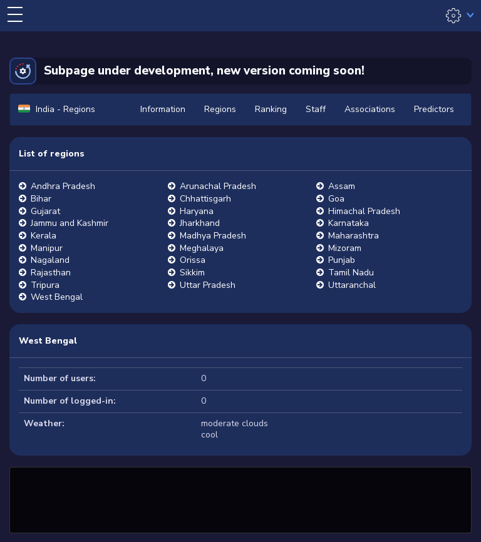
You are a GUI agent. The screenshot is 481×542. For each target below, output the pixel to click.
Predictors (434, 109)
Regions (220, 109)
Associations (369, 109)
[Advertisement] (240, 498)
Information (162, 109)
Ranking (271, 109)
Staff (316, 109)
